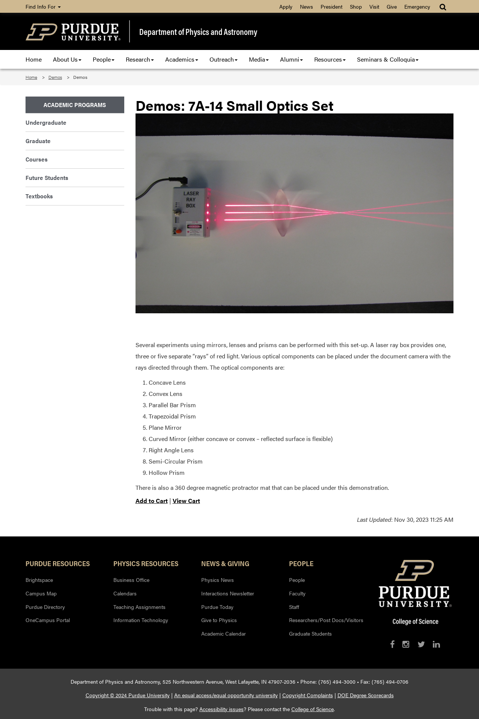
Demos (55, 77)
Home (34, 59)
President (331, 6)
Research (140, 59)
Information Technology (140, 620)
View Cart (186, 500)
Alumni (291, 59)
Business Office (131, 579)
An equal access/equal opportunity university (226, 695)
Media (259, 59)
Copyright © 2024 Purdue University (128, 695)
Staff (294, 606)
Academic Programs (75, 104)
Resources (330, 59)
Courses (37, 159)
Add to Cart (152, 500)
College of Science (312, 709)
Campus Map (41, 593)
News (306, 6)
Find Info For (43, 6)
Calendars (125, 593)
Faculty (297, 593)
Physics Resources (145, 563)
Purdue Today (217, 606)
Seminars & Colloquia (388, 59)
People (103, 59)
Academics (181, 59)
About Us (67, 59)
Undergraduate (46, 122)
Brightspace (39, 579)
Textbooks (39, 196)
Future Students (47, 177)
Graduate (38, 140)
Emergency (417, 6)
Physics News (217, 579)
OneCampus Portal (48, 620)
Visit (374, 6)
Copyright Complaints (307, 695)
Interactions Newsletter (227, 593)
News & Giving (225, 563)
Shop (356, 6)
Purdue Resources (58, 563)
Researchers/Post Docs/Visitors (326, 620)
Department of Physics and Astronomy (198, 31)
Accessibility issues (221, 709)
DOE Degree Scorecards (365, 695)
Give (392, 6)
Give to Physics (219, 620)
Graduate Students (310, 633)
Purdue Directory (45, 606)
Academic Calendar (223, 633)
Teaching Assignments (139, 606)
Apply (285, 6)
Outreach (223, 59)
